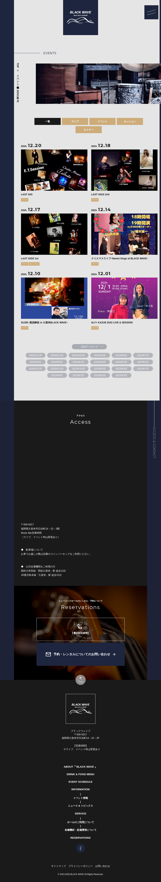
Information (80, 789)
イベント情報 (18, 78)
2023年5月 (78, 375)
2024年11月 (57, 355)
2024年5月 (57, 362)
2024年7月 (143, 355)
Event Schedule (80, 781)
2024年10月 (78, 355)
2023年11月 (57, 368)
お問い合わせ (102, 866)
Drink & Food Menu (80, 774)
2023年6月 (57, 375)
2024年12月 (18, 94)
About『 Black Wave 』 (80, 766)
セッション (130, 121)
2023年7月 (143, 368)
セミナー (89, 129)
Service (80, 813)
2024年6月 (35, 362)
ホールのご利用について (80, 822)
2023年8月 (121, 368)
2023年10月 (78, 368)
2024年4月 (78, 362)
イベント (102, 121)
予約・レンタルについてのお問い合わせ (81, 654)
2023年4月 (100, 375)
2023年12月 (35, 368)
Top (18, 65)
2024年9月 (100, 355)
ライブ (75, 121)
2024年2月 (121, 362)
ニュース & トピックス (80, 805)
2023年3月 (121, 375)
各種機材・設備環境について (80, 829)
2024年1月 (143, 362)
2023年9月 (100, 368)
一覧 (47, 121)
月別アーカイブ (89, 346)
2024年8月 (121, 355)
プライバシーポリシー (80, 866)
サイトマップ (58, 866)
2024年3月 (100, 362)
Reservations (80, 837)
